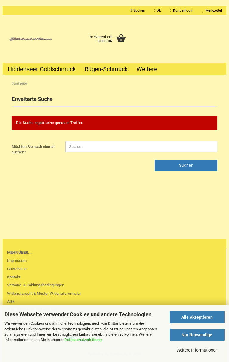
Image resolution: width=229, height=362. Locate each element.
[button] (157, 10)
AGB (11, 301)
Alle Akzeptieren (197, 317)
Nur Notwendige (197, 334)
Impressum (17, 260)
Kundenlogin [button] (182, 10)
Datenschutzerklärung (83, 339)
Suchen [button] (138, 10)
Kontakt (13, 277)
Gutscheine (17, 269)
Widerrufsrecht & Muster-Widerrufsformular (44, 293)
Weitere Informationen (197, 350)
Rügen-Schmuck (106, 69)
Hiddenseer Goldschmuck (42, 69)
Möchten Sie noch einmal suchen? (33, 149)
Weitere (147, 69)
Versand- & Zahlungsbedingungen (35, 285)
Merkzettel (212, 10)
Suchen (186, 165)
